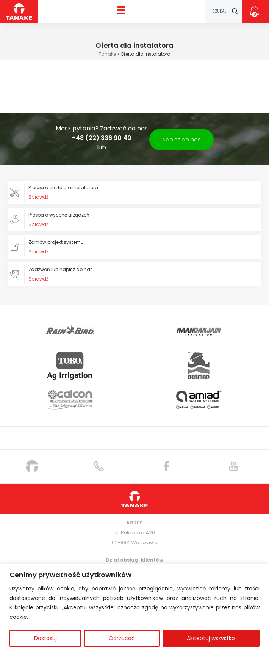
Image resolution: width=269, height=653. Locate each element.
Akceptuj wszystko (211, 638)
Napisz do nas (181, 139)
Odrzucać (122, 638)
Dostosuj (45, 638)
